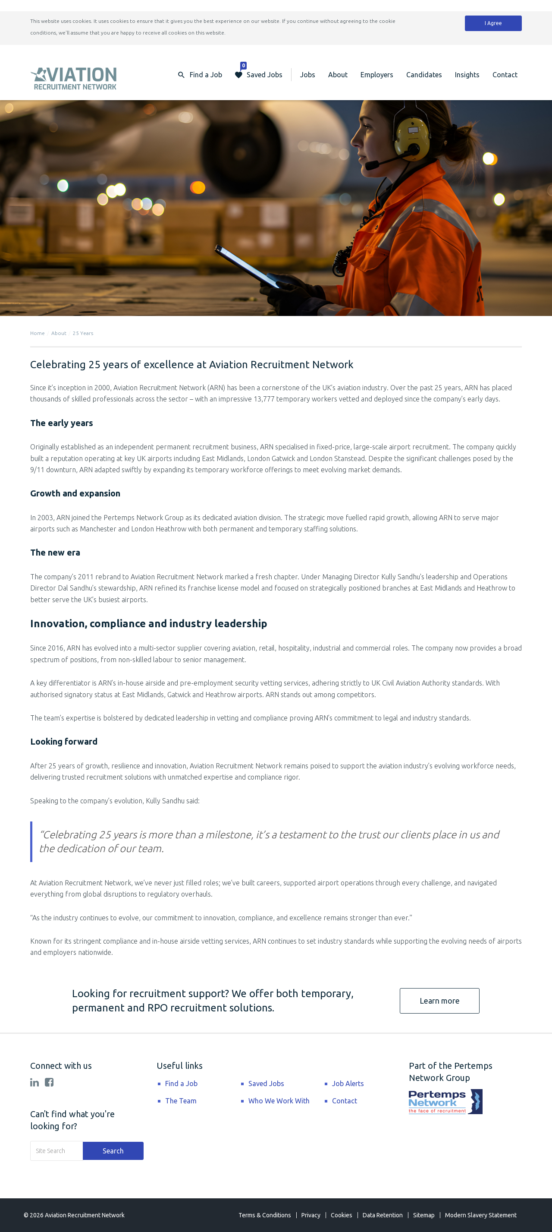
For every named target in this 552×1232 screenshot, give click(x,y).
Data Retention (383, 1215)
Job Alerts (348, 1083)
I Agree (493, 23)
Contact (505, 75)
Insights (467, 75)
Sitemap (424, 1215)
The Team (181, 1101)
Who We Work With (279, 1101)
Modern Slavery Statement (481, 1215)
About (338, 75)
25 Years (83, 333)
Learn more (440, 1000)
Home (37, 333)
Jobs (307, 75)
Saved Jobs (261, 71)
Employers (377, 75)
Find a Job (181, 1083)
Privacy (310, 1215)
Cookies (341, 1215)
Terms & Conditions (264, 1215)
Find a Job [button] (206, 75)
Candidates (424, 75)
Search (113, 1151)
